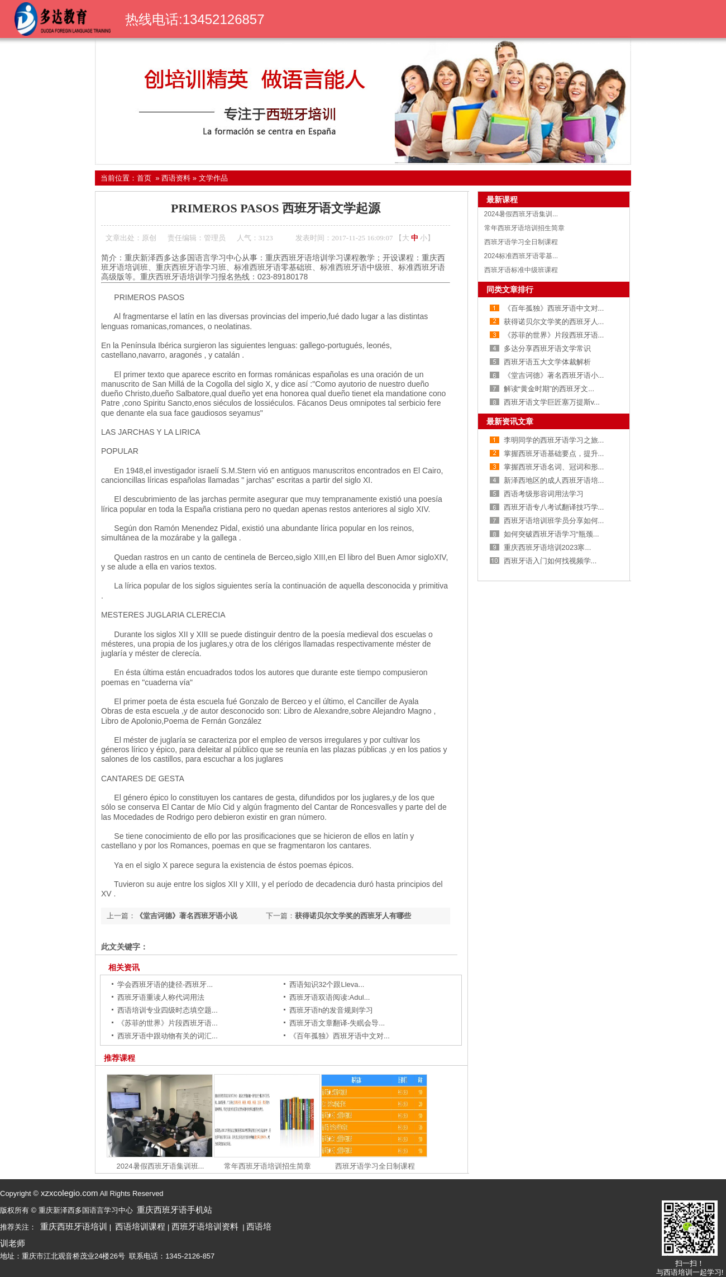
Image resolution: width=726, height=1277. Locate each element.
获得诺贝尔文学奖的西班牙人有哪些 (353, 916)
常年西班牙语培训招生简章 (267, 1166)
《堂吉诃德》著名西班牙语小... (554, 375)
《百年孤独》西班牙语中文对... (339, 1036)
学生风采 (535, 46)
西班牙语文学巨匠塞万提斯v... (552, 402)
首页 (284, 46)
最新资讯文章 (509, 421)
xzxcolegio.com (68, 1193)
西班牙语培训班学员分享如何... (554, 520)
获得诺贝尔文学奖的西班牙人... (554, 321)
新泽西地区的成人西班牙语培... (554, 480)
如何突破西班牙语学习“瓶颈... (551, 534)
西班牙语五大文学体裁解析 (547, 362)
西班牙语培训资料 (204, 1226)
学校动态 (586, 46)
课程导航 (385, 46)
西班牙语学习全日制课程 (375, 1166)
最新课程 (502, 199)
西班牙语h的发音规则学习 (331, 1010)
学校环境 (686, 46)
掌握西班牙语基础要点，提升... (554, 453)
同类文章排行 (509, 289)
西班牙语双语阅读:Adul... (329, 997)
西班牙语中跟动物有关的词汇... (167, 1036)
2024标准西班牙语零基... (521, 256)
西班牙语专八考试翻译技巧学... (554, 507)
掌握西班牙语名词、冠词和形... (554, 467)
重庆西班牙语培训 (73, 1226)
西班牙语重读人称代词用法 (160, 997)
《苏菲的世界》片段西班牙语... (167, 1023)
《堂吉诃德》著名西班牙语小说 (186, 916)
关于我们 (334, 46)
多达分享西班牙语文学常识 (547, 348)
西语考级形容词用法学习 (544, 494)
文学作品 (213, 178)
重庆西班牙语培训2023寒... (547, 547)
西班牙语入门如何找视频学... (550, 561)
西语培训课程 (140, 1226)
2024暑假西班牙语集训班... (160, 1166)
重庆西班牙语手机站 (174, 1209)
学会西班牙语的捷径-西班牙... (165, 984)
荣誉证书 (485, 46)
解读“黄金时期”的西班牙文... (549, 388)
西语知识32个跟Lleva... (326, 984)
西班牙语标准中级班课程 (521, 270)
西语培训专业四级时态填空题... (167, 1010)
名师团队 (435, 46)
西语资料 (636, 46)
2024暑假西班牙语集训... (521, 214)
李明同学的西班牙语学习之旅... (554, 440)
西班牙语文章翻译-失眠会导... (337, 1023)
